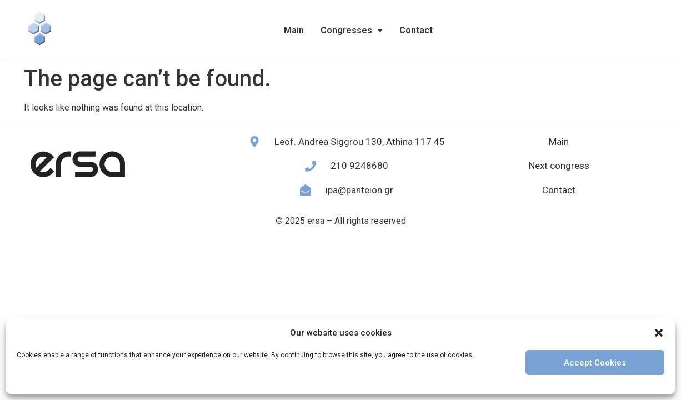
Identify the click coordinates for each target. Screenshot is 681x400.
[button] (658, 332)
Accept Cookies (595, 363)
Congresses (352, 30)
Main (294, 30)
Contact (416, 30)
